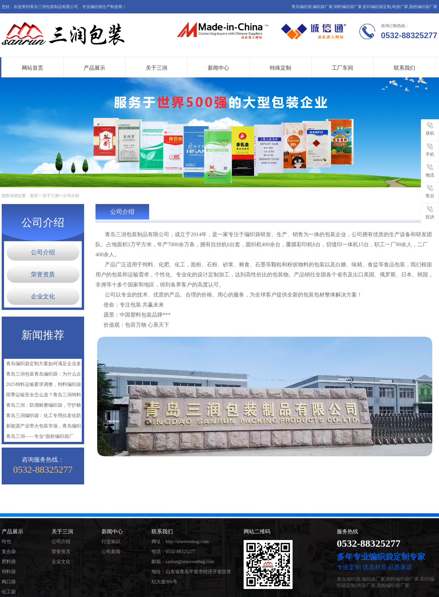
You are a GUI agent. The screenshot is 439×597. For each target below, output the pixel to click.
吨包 (6, 541)
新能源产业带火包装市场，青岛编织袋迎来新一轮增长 (42, 427)
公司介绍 (71, 195)
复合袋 (9, 551)
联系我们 (404, 68)
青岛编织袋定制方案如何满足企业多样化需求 (42, 365)
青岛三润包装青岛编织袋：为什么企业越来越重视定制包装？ (42, 375)
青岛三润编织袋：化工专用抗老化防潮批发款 (42, 417)
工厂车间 (342, 68)
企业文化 (43, 296)
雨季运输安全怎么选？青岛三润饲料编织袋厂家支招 (42, 396)
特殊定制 (280, 68)
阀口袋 (9, 581)
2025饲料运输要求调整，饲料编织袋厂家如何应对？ (42, 386)
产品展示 (94, 68)
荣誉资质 (43, 274)
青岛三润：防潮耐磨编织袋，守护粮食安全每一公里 (42, 406)
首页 (34, 195)
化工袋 (9, 591)
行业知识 (111, 541)
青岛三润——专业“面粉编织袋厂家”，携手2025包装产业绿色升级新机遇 (42, 438)
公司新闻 (111, 551)
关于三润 (156, 68)
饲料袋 (9, 571)
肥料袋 (9, 561)
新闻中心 (218, 68)
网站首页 (32, 68)
